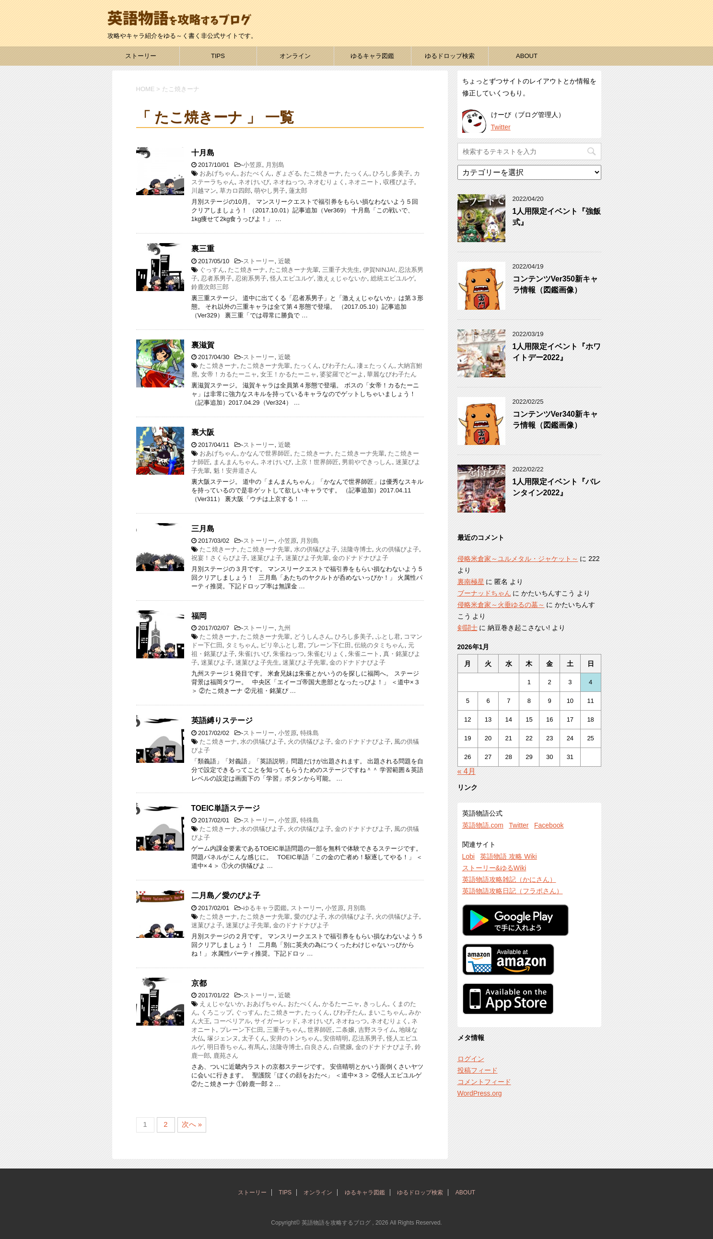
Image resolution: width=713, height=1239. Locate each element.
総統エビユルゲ (392, 278)
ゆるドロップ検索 (450, 55)
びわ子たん (337, 365)
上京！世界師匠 (317, 462)
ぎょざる (287, 173)
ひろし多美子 (391, 173)
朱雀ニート (363, 653)
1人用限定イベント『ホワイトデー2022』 (557, 352)
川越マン (203, 190)
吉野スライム (377, 1029)
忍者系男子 (216, 278)
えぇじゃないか (221, 1003)
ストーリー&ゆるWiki (494, 868)
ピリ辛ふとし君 (282, 645)
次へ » (192, 1124)
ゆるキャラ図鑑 (372, 55)
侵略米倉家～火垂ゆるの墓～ (501, 604)
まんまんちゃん (235, 462)
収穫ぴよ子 (398, 182)
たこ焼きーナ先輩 (294, 269)
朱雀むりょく (326, 653)
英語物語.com (482, 825)
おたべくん (255, 173)
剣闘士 (467, 627)
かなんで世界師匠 (265, 453)
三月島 (202, 529)
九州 (284, 627)
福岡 (199, 616)
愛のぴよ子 (309, 916)
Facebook (548, 825)
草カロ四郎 (235, 190)
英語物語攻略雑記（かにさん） (509, 879)
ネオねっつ (288, 182)
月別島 (275, 164)
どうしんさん (312, 636)
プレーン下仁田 (329, 645)
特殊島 (309, 732)
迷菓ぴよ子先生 (257, 662)
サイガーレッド (276, 1021)
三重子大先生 (341, 269)
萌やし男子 (269, 190)
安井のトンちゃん (295, 1038)
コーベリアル (232, 1021)
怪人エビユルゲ (292, 278)
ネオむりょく (326, 182)
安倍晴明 (335, 1038)
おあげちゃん (218, 173)
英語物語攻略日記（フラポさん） (512, 891)
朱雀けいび (253, 653)
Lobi (468, 856)
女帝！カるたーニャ (229, 374)
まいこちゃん (386, 1012)
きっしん (375, 1003)
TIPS (218, 55)
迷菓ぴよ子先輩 (307, 557)
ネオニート (363, 182)
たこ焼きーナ (322, 173)
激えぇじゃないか (342, 278)
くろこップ (216, 1012)
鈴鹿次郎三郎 (210, 287)
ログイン (470, 1059)
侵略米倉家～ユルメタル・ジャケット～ (517, 558)
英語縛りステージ (222, 720)
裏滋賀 (202, 345)
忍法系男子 (367, 1038)
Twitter (501, 127)
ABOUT (527, 55)
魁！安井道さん (235, 470)
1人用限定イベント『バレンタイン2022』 (557, 487)
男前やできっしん (367, 462)
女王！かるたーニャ (288, 374)
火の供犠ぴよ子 (397, 549)
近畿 (284, 261)
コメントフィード (484, 1082)
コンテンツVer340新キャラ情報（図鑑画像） (555, 419)
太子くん (254, 1038)
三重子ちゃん (285, 1029)
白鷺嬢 (342, 1047)
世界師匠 (319, 1029)
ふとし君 (387, 636)
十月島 (202, 153)
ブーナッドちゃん (484, 593)
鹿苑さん (225, 1055)
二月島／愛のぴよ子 (225, 895)
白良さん (316, 1047)
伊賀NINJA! (379, 269)
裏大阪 (202, 432)
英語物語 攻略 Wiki (508, 856)
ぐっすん (211, 269)
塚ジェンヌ (222, 1038)
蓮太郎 (298, 190)
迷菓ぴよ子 (266, 557)
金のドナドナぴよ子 (360, 557)
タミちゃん (241, 645)
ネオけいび (253, 182)
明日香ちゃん (226, 1047)
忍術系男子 (251, 278)
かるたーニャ (341, 1003)
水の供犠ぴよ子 (316, 549)
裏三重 (202, 249)
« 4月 (466, 771)
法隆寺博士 (356, 549)
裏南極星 (470, 581)
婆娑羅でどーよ (341, 374)
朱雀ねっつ (288, 653)
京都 (199, 983)
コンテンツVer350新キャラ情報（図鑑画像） (555, 284)
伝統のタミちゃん (379, 645)
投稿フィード (477, 1070)
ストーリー (140, 55)
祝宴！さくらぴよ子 (219, 557)
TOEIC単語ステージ (225, 808)
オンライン (295, 55)
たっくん (356, 173)
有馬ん (257, 1047)
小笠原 (252, 164)
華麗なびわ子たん (392, 374)
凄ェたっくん (375, 365)
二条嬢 (345, 1029)
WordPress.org (479, 1093)
